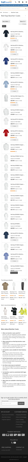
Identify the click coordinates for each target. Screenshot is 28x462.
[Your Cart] (19, 2)
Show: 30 (22, 21)
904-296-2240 (19, 449)
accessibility (19, 426)
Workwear (5, 12)
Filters (4, 26)
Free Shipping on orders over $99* (14, 5)
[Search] (26, 8)
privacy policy (19, 424)
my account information (8, 414)
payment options (6, 419)
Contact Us (20, 447)
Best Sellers (6, 21)
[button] (22, 279)
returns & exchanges (21, 417)
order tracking (19, 419)
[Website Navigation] (26, 2)
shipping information (21, 414)
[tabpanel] (14, 147)
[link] (17, 35)
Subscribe (21, 403)
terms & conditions (21, 422)
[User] (22, 2)
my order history (6, 417)
